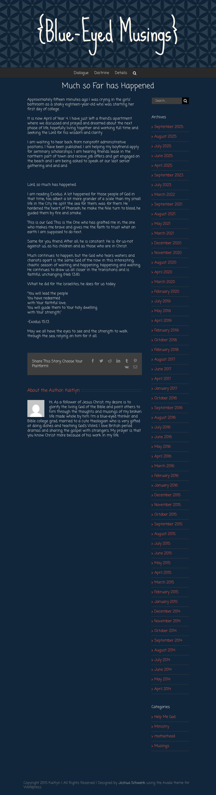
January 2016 (166, 485)
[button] (134, 73)
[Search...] (167, 100)
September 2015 (168, 524)
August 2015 (164, 534)
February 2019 (166, 330)
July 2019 (162, 301)
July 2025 (162, 146)
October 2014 (165, 631)
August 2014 (164, 650)
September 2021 (168, 204)
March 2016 (164, 466)
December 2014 (167, 611)
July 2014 (162, 660)
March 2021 (164, 233)
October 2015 (165, 514)
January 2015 (166, 602)
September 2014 (168, 640)
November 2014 (167, 621)
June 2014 (163, 670)
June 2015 (163, 553)
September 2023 (168, 175)
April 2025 (163, 166)
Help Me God (164, 717)
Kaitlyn (72, 390)
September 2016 (168, 408)
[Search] (185, 100)
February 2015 (166, 592)
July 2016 (162, 427)
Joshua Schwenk (132, 783)
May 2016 (162, 447)
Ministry (161, 726)
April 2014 (162, 689)
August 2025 (165, 136)
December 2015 (167, 495)
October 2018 (165, 340)
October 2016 (165, 398)
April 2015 (162, 573)
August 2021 (164, 214)
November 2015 (167, 505)
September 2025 (168, 127)
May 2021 (162, 224)
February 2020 (166, 292)
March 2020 (164, 282)
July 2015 (162, 544)
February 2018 (166, 350)
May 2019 (162, 311)
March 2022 (164, 195)
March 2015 (164, 582)
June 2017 (162, 369)
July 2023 (162, 185)
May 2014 (162, 679)
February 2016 (166, 476)
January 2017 (165, 388)
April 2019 (162, 321)
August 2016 (165, 418)
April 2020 (163, 272)
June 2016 (163, 437)
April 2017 (162, 379)
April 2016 (162, 456)
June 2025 (163, 156)
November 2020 (168, 253)
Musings (161, 746)
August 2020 (165, 262)
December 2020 (167, 243)
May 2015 (162, 563)
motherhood (164, 736)
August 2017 (164, 359)
